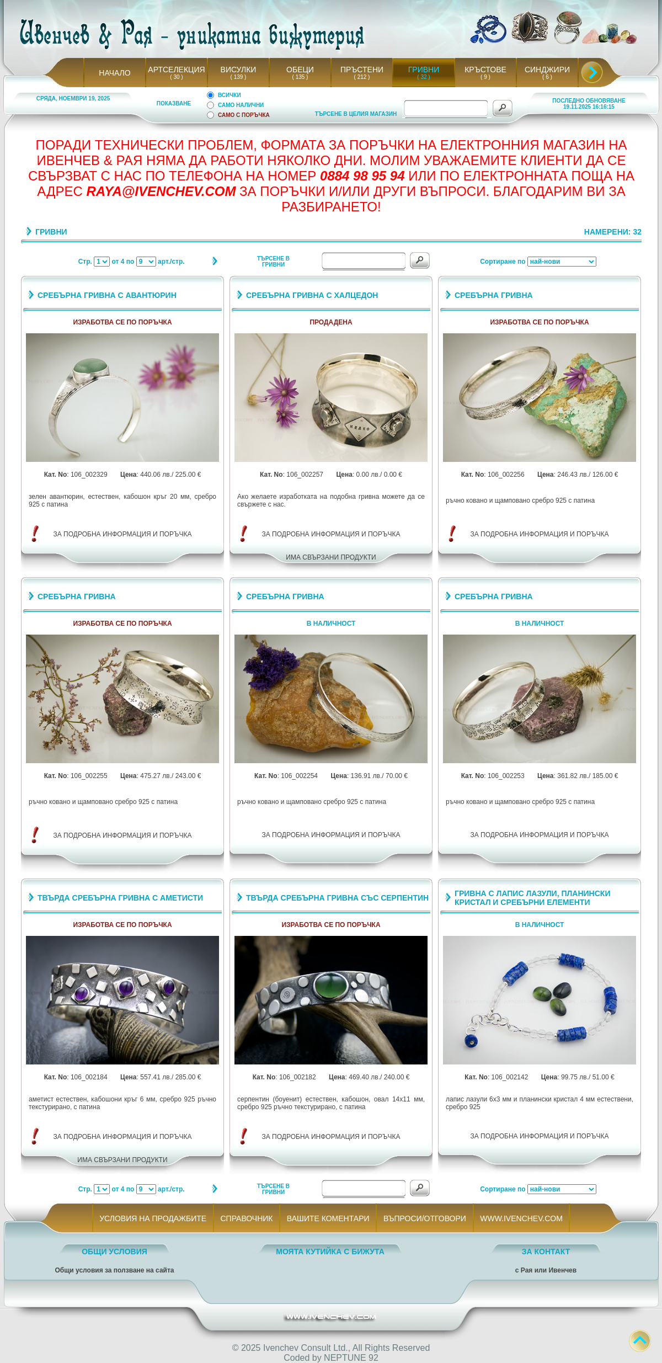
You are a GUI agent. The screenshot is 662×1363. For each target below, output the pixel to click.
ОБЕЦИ (300, 69)
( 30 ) (177, 77)
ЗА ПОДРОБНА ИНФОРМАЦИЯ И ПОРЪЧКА (123, 534)
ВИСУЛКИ (239, 69)
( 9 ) (485, 77)
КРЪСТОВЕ (485, 69)
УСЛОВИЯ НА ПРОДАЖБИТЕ (153, 1218)
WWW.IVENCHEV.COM (521, 1218)
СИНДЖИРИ (547, 69)
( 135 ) (300, 77)
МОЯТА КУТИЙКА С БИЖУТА (330, 1251)
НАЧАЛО (114, 72)
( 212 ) (362, 77)
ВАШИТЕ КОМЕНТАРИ (328, 1218)
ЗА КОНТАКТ (546, 1251)
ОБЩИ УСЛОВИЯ (114, 1251)
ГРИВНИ (424, 69)
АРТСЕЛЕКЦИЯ (176, 69)
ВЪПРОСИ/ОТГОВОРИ (424, 1218)
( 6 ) (547, 77)
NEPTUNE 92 (351, 1357)
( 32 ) (424, 77)
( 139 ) (238, 77)
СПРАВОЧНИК (246, 1218)
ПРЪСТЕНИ (361, 69)
